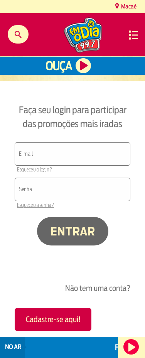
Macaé (128, 6)
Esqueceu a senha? (35, 205)
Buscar (18, 34)
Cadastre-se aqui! (53, 319)
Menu (133, 35)
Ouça (59, 66)
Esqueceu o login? (34, 169)
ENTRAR (73, 231)
